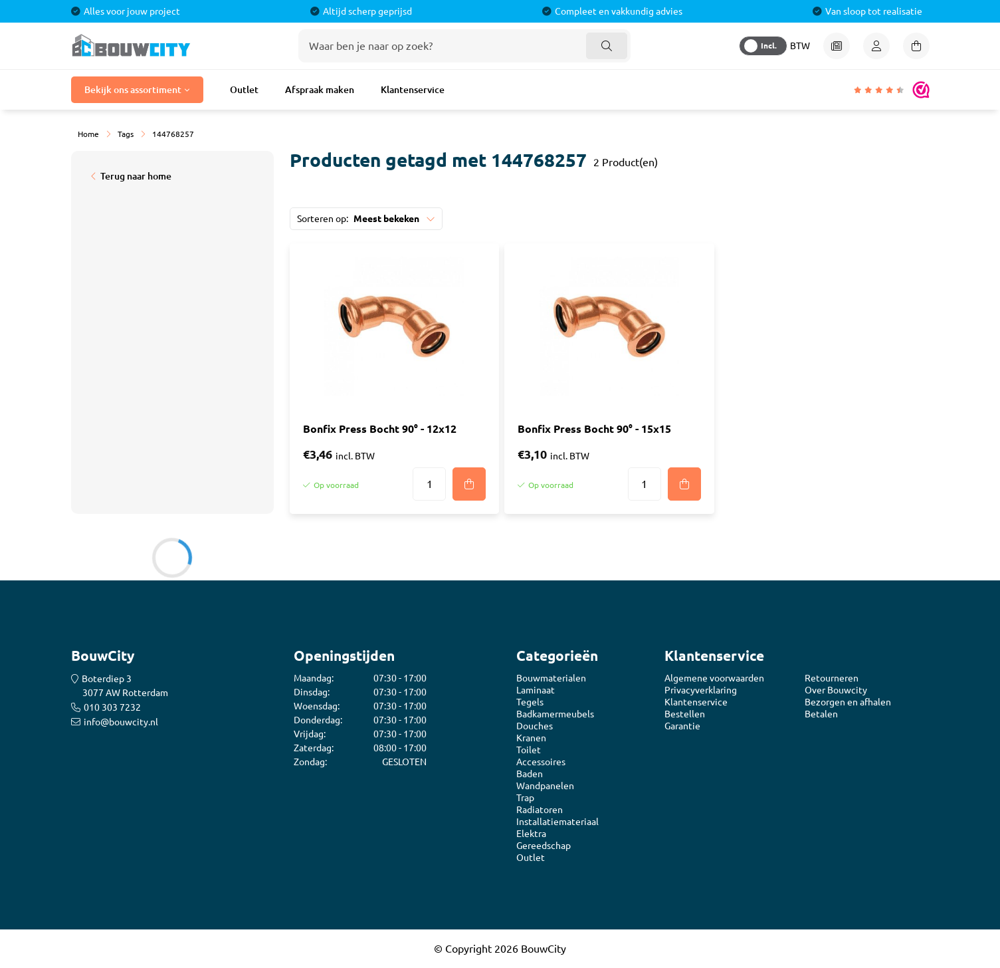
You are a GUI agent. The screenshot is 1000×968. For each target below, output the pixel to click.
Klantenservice (413, 89)
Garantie (682, 726)
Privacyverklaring (700, 690)
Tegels (530, 702)
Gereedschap (543, 845)
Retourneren (831, 678)
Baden (529, 774)
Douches (534, 726)
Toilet (528, 750)
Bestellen (684, 714)
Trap (525, 797)
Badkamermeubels (555, 714)
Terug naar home (135, 176)
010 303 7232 (112, 707)
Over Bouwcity (836, 690)
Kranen (531, 738)
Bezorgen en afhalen (848, 702)
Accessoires (540, 762)
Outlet (244, 89)
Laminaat (535, 690)
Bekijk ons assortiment (132, 89)
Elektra (531, 833)
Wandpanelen (545, 786)
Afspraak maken (319, 89)
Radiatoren (539, 809)
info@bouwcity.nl (121, 722)
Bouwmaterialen (551, 678)
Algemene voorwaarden (714, 678)
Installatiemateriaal (557, 821)
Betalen (821, 714)
